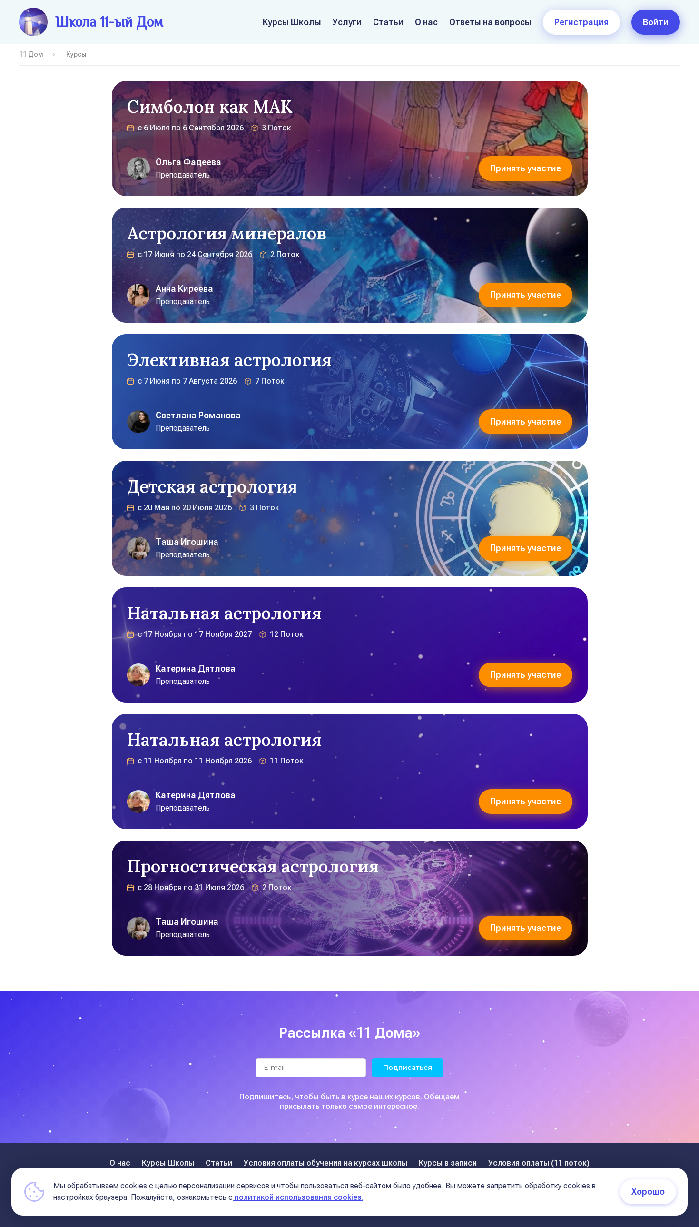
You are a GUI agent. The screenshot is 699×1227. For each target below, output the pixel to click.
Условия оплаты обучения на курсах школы (325, 1163)
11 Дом (31, 54)
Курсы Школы (292, 22)
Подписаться (407, 1067)
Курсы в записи (448, 1163)
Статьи (388, 22)
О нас (426, 22)
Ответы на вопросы (490, 22)
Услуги (347, 22)
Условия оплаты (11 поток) (539, 1163)
